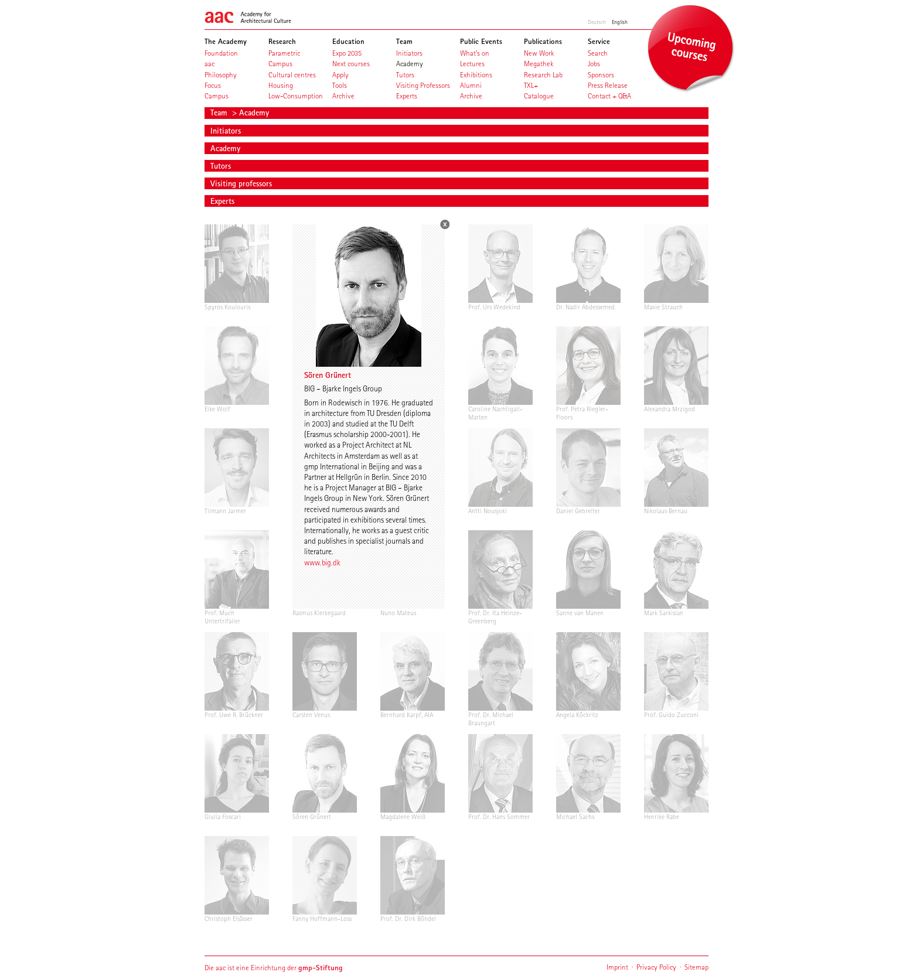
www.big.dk (322, 562)
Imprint (617, 967)
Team (220, 112)
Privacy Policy (656, 967)
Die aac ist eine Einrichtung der (274, 967)
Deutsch (597, 21)
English (620, 21)
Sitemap (696, 967)
